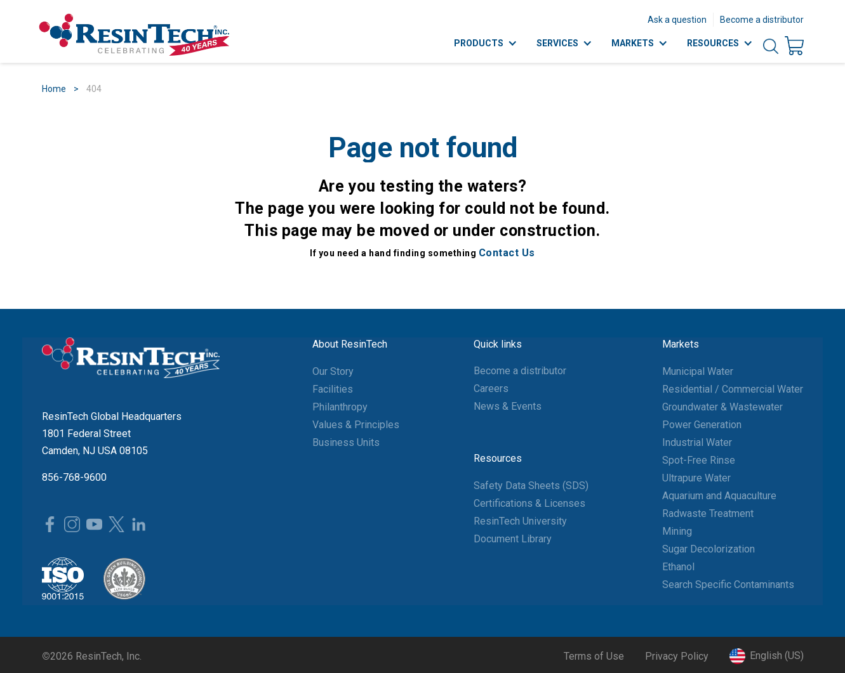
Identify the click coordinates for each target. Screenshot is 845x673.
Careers (491, 388)
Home (54, 89)
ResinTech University (520, 521)
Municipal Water (697, 371)
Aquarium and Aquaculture (719, 496)
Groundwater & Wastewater (722, 407)
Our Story (333, 371)
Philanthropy (340, 407)
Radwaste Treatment (708, 513)
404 (94, 89)
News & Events (508, 406)
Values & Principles (355, 425)
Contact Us (507, 253)
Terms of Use (594, 656)
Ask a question (677, 20)
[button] (766, 656)
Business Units (346, 442)
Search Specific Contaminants (728, 584)
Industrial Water (697, 442)
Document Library (513, 539)
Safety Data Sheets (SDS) (531, 486)
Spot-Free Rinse (698, 460)
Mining (677, 531)
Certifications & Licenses (529, 503)
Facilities (332, 389)
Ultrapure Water (696, 478)
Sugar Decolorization (708, 549)
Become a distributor (762, 20)
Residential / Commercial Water (732, 389)
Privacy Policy (677, 656)
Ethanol (678, 567)
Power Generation (702, 425)
